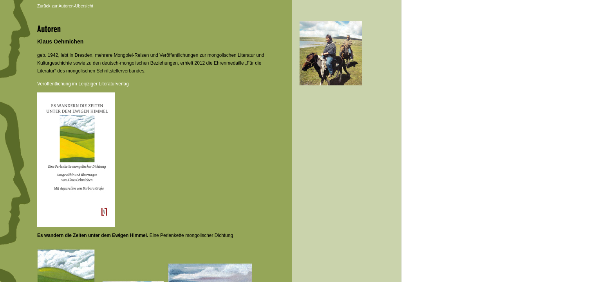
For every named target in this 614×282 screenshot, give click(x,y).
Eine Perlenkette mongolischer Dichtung (190, 235)
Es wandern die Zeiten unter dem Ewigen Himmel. (92, 235)
